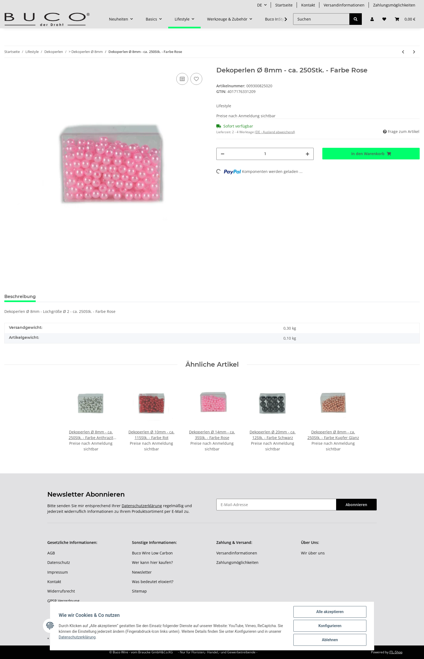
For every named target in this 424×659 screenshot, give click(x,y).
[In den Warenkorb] (371, 153)
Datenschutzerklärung (142, 505)
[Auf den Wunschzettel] (196, 79)
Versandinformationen (344, 5)
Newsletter (142, 572)
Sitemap (139, 591)
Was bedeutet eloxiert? (152, 581)
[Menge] (265, 154)
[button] (372, 19)
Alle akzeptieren (329, 612)
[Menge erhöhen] (307, 154)
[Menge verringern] (222, 154)
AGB (51, 553)
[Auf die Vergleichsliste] (182, 79)
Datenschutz (58, 562)
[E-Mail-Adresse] (276, 504)
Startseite (284, 5)
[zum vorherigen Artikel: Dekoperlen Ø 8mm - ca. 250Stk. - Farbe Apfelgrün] (403, 52)
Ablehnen (330, 640)
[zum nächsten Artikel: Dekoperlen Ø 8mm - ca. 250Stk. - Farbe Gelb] (414, 52)
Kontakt (308, 5)
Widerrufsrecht (61, 591)
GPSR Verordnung (63, 600)
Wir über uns (313, 553)
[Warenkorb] (405, 19)
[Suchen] (321, 19)
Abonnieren (356, 504)
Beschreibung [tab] (20, 296)
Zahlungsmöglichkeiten (394, 5)
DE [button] (259, 5)
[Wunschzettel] (384, 19)
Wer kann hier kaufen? (152, 562)
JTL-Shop (395, 652)
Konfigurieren (329, 626)
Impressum (57, 572)
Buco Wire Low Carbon (152, 553)
